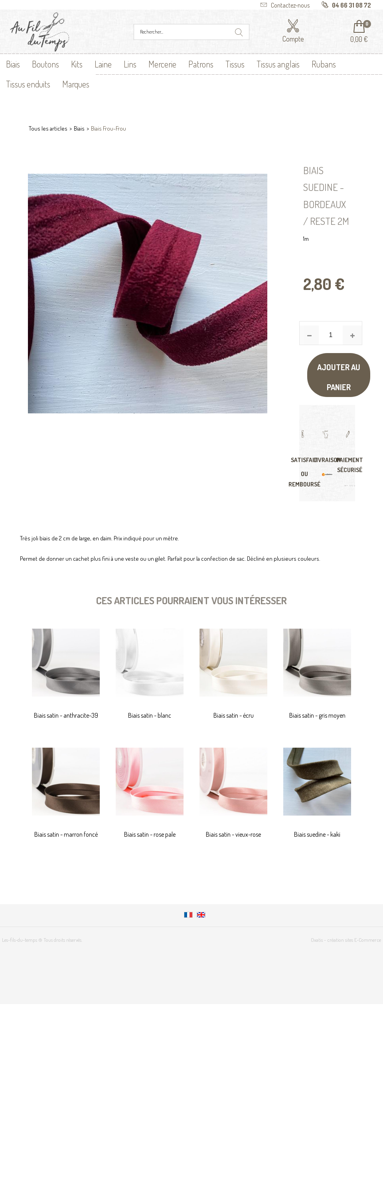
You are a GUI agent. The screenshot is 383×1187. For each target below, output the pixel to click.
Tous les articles (48, 128)
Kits (77, 63)
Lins (130, 63)
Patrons (200, 63)
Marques (75, 83)
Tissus (235, 63)
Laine (103, 63)
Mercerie (162, 63)
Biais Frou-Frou (108, 128)
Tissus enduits (28, 83)
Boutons (45, 63)
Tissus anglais (278, 63)
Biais (13, 63)
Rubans (324, 63)
